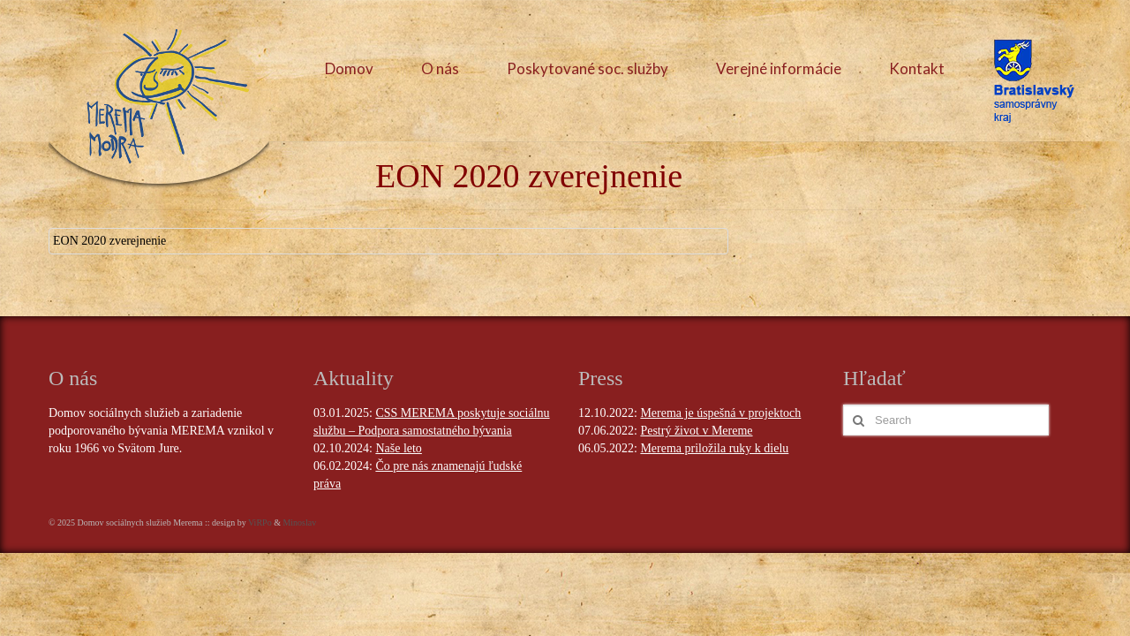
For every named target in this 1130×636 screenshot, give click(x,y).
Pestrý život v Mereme (696, 430)
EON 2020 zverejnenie (109, 240)
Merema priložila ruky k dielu (714, 448)
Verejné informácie (778, 68)
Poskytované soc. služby (587, 68)
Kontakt (917, 68)
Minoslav (299, 522)
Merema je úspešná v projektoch (720, 413)
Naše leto (398, 448)
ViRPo (260, 522)
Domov (349, 68)
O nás (440, 68)
